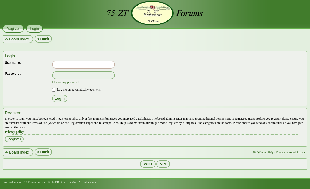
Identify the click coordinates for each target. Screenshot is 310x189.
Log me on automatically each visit (76, 89)
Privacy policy (14, 132)
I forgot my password (65, 82)
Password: (13, 73)
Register (14, 139)
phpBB (21, 181)
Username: (13, 63)
